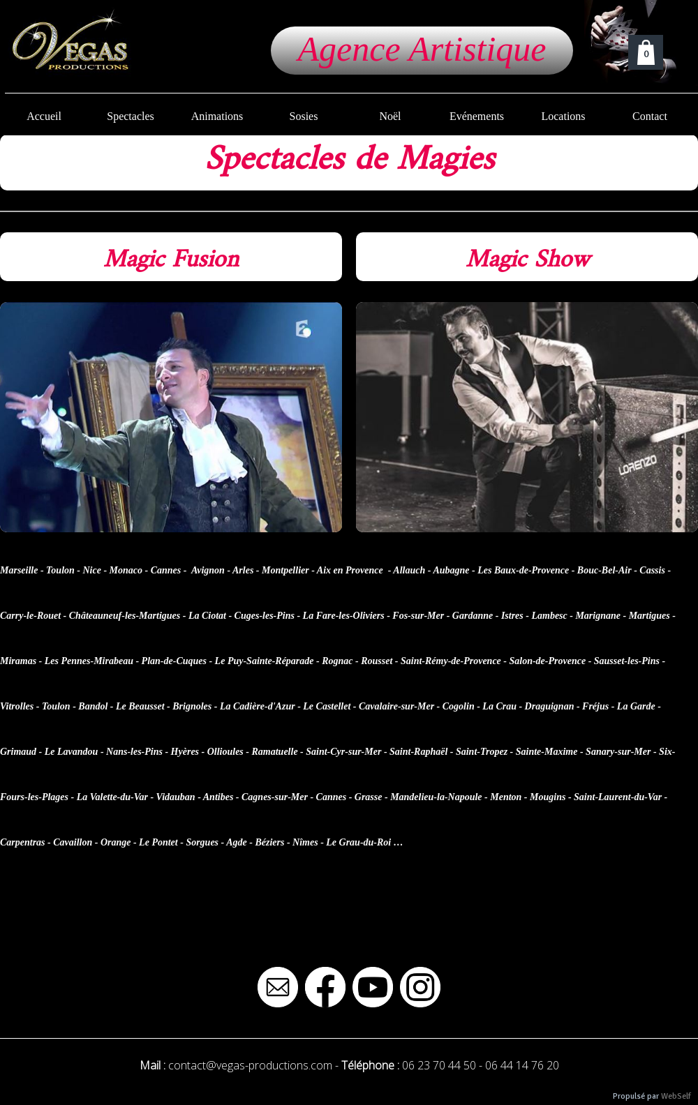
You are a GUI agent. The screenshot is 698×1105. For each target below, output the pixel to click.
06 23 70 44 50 (439, 1065)
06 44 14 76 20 (522, 1065)
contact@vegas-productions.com (250, 1065)
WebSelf (676, 1096)
